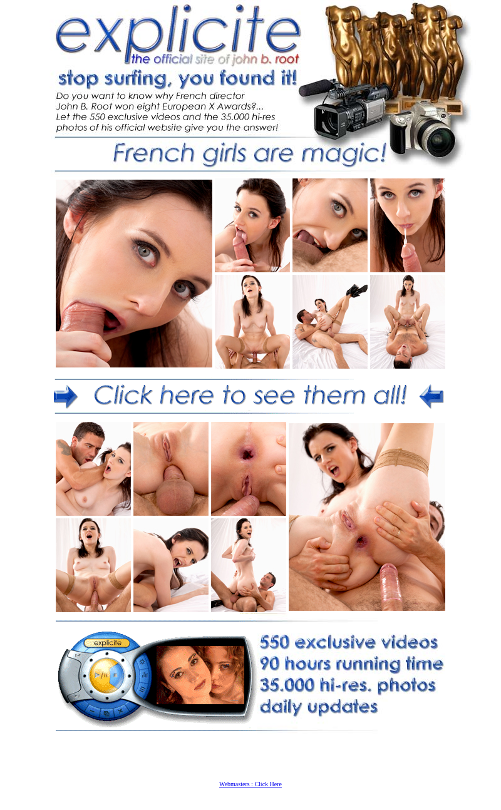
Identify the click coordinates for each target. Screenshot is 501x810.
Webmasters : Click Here (250, 784)
